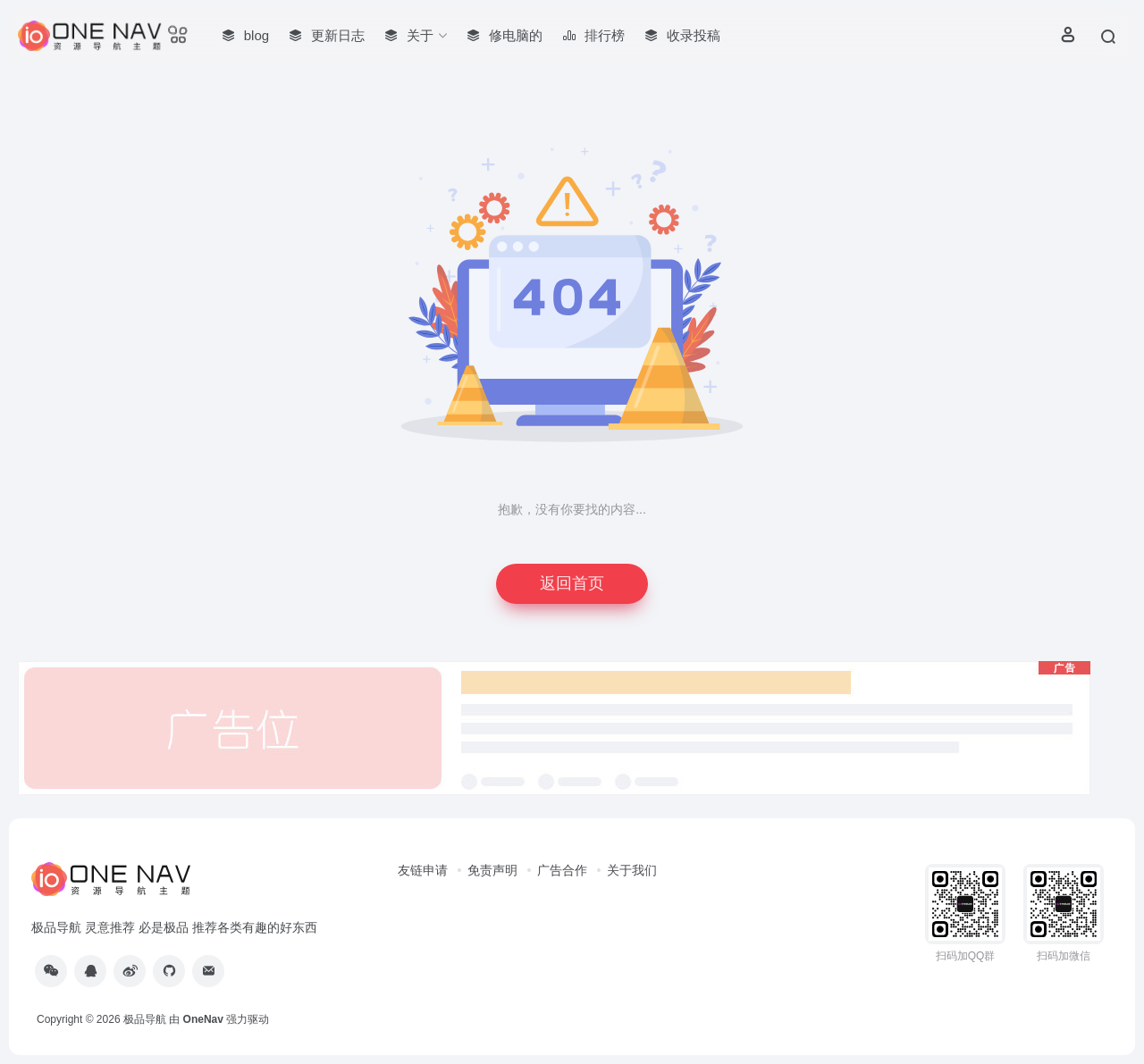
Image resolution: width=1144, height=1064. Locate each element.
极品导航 (144, 1019)
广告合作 (562, 870)
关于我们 (632, 870)
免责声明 (492, 870)
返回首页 (572, 583)
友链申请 (423, 870)
